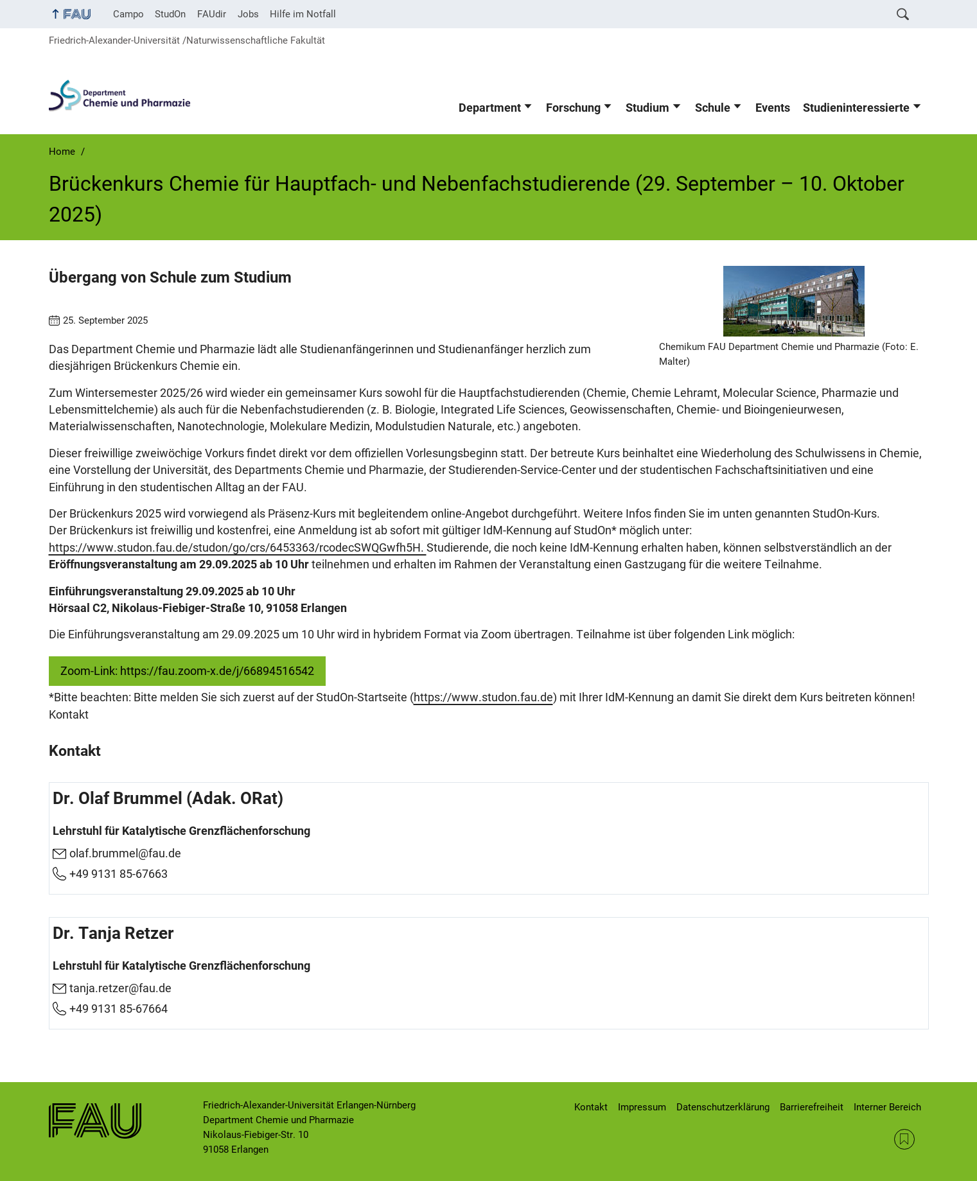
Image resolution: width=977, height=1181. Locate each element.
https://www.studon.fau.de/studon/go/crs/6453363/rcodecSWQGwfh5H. (238, 547)
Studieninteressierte (856, 107)
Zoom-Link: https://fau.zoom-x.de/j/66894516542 (187, 671)
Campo (128, 14)
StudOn (170, 14)
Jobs (248, 14)
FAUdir (211, 14)
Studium (647, 107)
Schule (712, 107)
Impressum (642, 1107)
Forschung (573, 107)
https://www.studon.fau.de (483, 697)
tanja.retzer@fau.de (120, 989)
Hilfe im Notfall (303, 14)
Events (772, 107)
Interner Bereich (887, 1107)
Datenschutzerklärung (723, 1107)
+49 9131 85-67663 (118, 873)
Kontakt (591, 1107)
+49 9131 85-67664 (118, 1008)
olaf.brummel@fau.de (125, 853)
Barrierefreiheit (811, 1107)
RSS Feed (904, 1139)
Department (490, 107)
